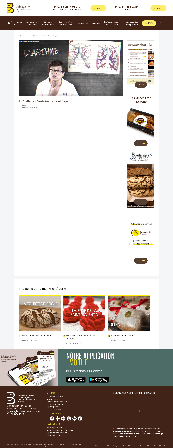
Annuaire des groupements (132, 23)
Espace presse (53, 407)
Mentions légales (113, 446)
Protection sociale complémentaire (112, 23)
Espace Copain (53, 435)
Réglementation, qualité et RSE (66, 23)
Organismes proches (56, 404)
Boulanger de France (55, 427)
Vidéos (28, 36)
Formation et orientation (31, 23)
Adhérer (149, 23)
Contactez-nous (54, 409)
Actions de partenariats (57, 401)
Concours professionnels (48, 23)
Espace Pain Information (57, 433)
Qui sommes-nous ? (17, 23)
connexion (98, 8)
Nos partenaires (53, 399)
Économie (96, 23)
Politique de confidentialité (133, 446)
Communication (83, 23)
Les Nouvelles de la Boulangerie (60, 430)
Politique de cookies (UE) (156, 446)
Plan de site (99, 446)
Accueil (21, 36)
